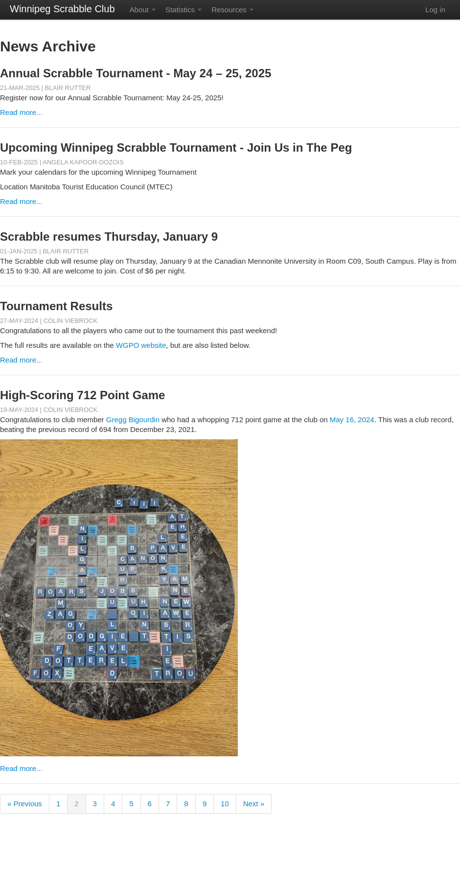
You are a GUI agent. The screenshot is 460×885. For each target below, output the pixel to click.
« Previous (24, 803)
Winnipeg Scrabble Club (62, 8)
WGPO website (141, 345)
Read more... (21, 112)
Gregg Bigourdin (133, 419)
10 (225, 803)
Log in (435, 9)
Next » (253, 803)
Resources (232, 9)
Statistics (183, 9)
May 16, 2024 (352, 419)
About (143, 9)
